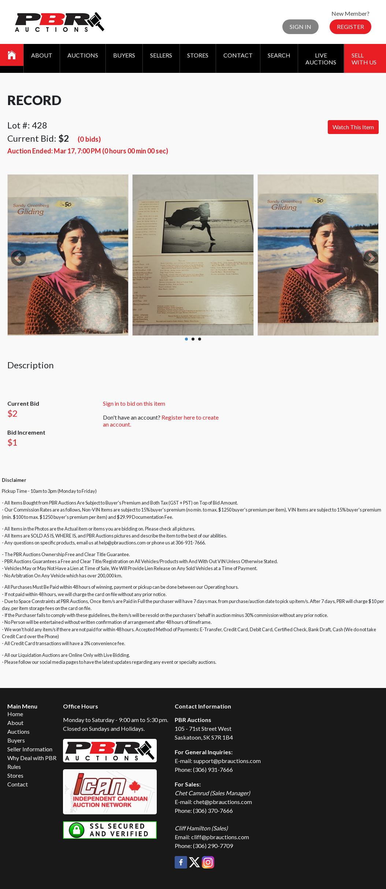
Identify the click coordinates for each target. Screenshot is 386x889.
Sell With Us (364, 59)
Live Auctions (320, 59)
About (41, 55)
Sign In (300, 26)
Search (279, 55)
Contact (238, 55)
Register (350, 26)
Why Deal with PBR (31, 757)
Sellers (161, 55)
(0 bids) (89, 139)
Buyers (124, 55)
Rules (14, 766)
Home (15, 713)
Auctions (82, 55)
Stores (197, 55)
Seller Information (29, 748)
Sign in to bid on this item (134, 403)
